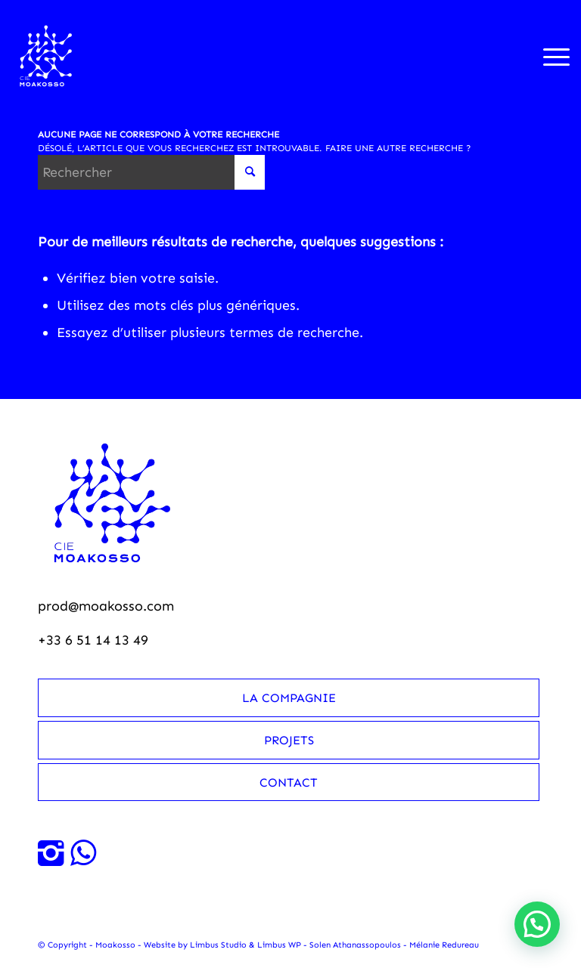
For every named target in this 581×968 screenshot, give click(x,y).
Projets (289, 740)
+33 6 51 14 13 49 (93, 640)
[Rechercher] (151, 172)
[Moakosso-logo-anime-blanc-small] (46, 56)
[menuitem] (549, 56)
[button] (537, 924)
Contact (288, 782)
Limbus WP (279, 945)
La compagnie (289, 698)
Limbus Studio (218, 945)
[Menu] (549, 56)
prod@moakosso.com (106, 606)
